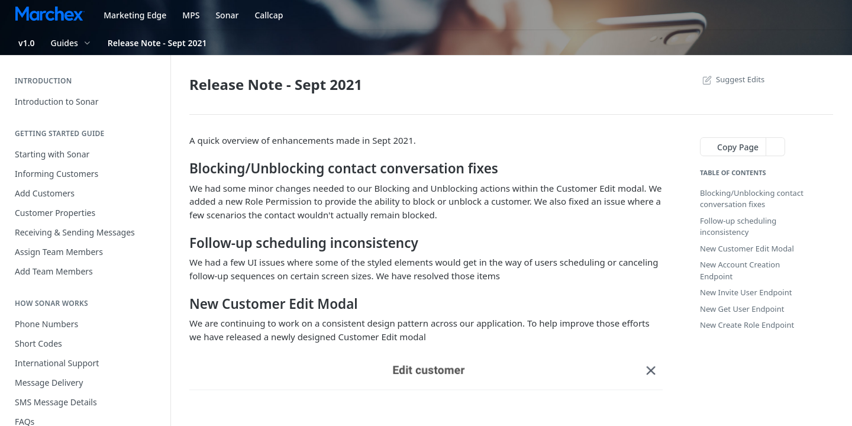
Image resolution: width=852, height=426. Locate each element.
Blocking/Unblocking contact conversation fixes (751, 199)
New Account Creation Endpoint (740, 270)
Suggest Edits (732, 79)
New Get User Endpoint (742, 309)
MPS (190, 15)
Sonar (226, 15)
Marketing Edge (135, 15)
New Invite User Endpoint (746, 292)
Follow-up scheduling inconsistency (738, 226)
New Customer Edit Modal (747, 248)
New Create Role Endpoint (747, 325)
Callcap (268, 15)
